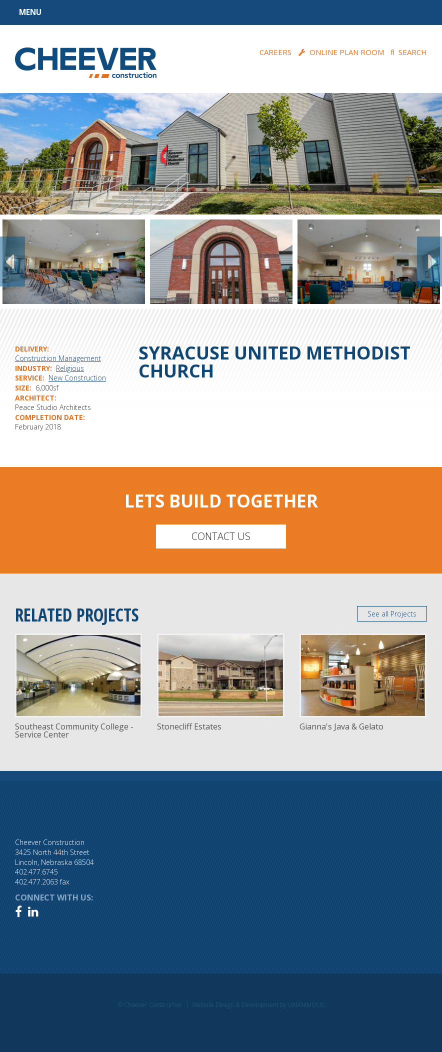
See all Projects (392, 613)
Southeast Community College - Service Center (74, 730)
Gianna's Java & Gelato (342, 726)
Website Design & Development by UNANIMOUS (258, 1004)
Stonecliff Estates (189, 726)
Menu (30, 13)
